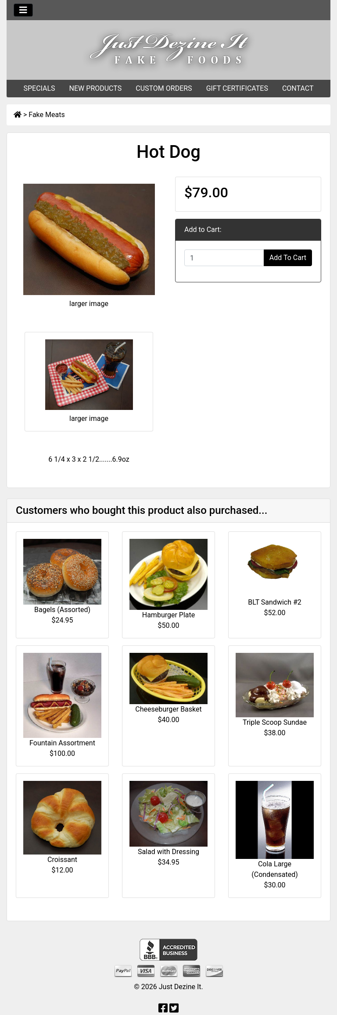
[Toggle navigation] (23, 10)
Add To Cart (287, 257)
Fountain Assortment (62, 743)
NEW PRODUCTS (95, 88)
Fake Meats (47, 114)
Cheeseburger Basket (168, 709)
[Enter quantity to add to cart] (224, 257)
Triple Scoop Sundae (275, 722)
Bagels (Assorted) (62, 609)
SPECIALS (39, 88)
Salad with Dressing (168, 852)
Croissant (62, 859)
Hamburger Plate (168, 615)
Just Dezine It (180, 987)
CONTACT (298, 88)
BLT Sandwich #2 (274, 602)
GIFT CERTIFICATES (237, 88)
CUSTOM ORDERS (164, 88)
